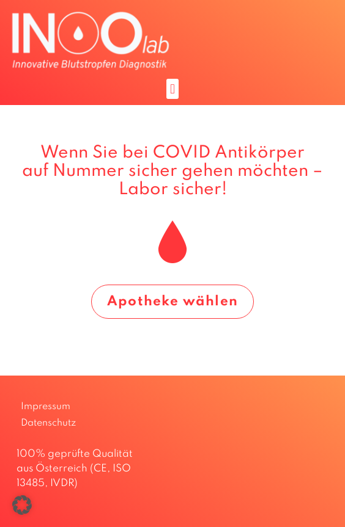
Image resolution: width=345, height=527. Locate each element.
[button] (172, 89)
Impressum (45, 407)
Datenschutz (48, 423)
